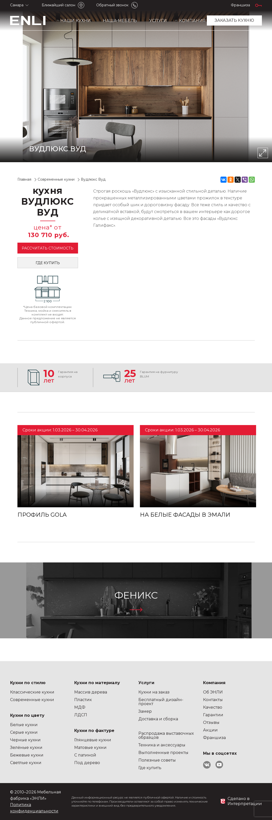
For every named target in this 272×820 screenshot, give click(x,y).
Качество (212, 707)
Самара (16, 5)
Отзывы (211, 722)
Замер (145, 711)
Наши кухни (75, 20)
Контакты (213, 699)
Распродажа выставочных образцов (166, 735)
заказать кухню (234, 20)
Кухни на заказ (153, 692)
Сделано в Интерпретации (245, 801)
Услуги (158, 20)
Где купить (48, 263)
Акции (210, 730)
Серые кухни (24, 732)
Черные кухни (25, 740)
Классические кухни (32, 692)
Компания (192, 20)
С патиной (85, 755)
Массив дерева (90, 692)
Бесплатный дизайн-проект (160, 701)
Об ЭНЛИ (213, 692)
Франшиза (240, 5)
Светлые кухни (25, 762)
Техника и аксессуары (161, 745)
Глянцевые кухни (92, 740)
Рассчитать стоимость (47, 248)
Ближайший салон (58, 5)
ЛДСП (80, 714)
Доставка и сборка (158, 719)
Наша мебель (120, 20)
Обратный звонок (112, 5)
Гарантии (213, 714)
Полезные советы (157, 760)
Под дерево (87, 762)
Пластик (83, 699)
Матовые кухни (90, 747)
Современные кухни (32, 699)
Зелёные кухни (26, 747)
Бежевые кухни (26, 755)
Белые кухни (24, 724)
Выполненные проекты (163, 752)
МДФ (79, 707)
